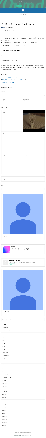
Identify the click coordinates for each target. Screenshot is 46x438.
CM (3, 346)
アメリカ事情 (5, 355)
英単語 (4, 386)
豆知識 (4, 340)
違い (4, 371)
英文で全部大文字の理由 (8, 82)
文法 (3, 368)
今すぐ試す (19, 5)
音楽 (3, 349)
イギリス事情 (5, 327)
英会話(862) (3, 91)
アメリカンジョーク (6, 377)
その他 (4, 364)
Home (20, 14)
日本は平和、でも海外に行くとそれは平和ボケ (13, 79)
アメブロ (25, 14)
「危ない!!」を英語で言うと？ (9, 77)
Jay (3, 358)
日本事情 (5, 352)
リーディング (5, 374)
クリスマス (5, 333)
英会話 (3, 27)
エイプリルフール (6, 330)
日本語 (4, 337)
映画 (3, 343)
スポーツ (5, 361)
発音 (4, 380)
